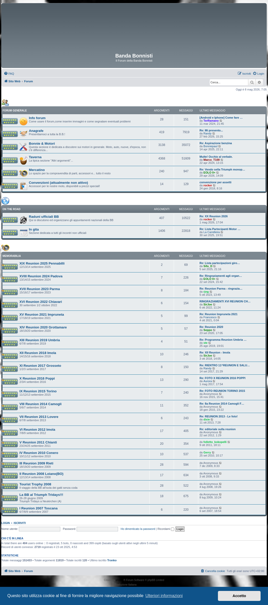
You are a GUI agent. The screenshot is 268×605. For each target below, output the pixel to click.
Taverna (35, 157)
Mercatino (37, 170)
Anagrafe (36, 131)
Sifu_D (207, 266)
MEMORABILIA (12, 256)
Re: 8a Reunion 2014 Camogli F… (222, 403)
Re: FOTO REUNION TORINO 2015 (222, 390)
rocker (207, 185)
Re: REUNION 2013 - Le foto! (219, 416)
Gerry (207, 452)
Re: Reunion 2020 (211, 326)
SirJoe (207, 304)
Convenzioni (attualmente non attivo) (58, 183)
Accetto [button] (239, 596)
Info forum (37, 118)
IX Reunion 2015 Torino (38, 391)
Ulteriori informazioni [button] (164, 595)
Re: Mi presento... (211, 130)
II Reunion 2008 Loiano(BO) (41, 474)
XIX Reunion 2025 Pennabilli (42, 263)
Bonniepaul (210, 146)
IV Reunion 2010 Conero (38, 453)
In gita (34, 229)
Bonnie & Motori (42, 143)
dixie (206, 419)
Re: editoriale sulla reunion (218, 429)
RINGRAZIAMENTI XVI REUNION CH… (225, 301)
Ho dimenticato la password (138, 528)
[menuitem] (9, 74)
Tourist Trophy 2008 (35, 484)
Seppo (207, 330)
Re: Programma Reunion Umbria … (223, 339)
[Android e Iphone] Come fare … (221, 117)
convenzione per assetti (215, 182)
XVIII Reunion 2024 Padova (41, 276)
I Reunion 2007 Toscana (38, 508)
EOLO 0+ (209, 172)
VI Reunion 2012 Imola (37, 429)
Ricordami (165, 528)
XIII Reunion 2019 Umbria (39, 340)
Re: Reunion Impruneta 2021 (219, 314)
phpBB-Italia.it (145, 584)
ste (205, 342)
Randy (207, 133)
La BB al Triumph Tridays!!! (41, 495)
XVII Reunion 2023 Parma (39, 289)
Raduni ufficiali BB (44, 217)
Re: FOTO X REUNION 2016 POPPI (223, 378)
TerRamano (211, 120)
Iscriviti (20, 522)
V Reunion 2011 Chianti (38, 442)
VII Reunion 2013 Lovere (38, 417)
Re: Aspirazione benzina (216, 143)
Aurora (207, 381)
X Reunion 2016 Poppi (37, 378)
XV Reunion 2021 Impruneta (41, 314)
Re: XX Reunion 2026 (214, 216)
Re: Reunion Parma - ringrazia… (221, 288)
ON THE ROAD (11, 209)
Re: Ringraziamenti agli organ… (221, 275)
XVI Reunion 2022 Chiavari (40, 302)
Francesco (209, 317)
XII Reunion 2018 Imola (37, 353)
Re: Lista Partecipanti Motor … (220, 229)
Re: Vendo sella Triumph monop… (222, 169)
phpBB (119, 580)
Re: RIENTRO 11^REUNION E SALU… (225, 365)
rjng (206, 291)
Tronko (112, 560)
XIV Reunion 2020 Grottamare (43, 327)
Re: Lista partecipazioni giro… (220, 263)
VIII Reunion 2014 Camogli (40, 404)
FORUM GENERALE (15, 110)
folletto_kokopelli (214, 441)
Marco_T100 (211, 159)
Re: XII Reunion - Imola (215, 352)
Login (5, 522)
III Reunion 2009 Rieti (36, 463)
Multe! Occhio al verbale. (216, 156)
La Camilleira (211, 232)
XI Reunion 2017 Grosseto (40, 366)
